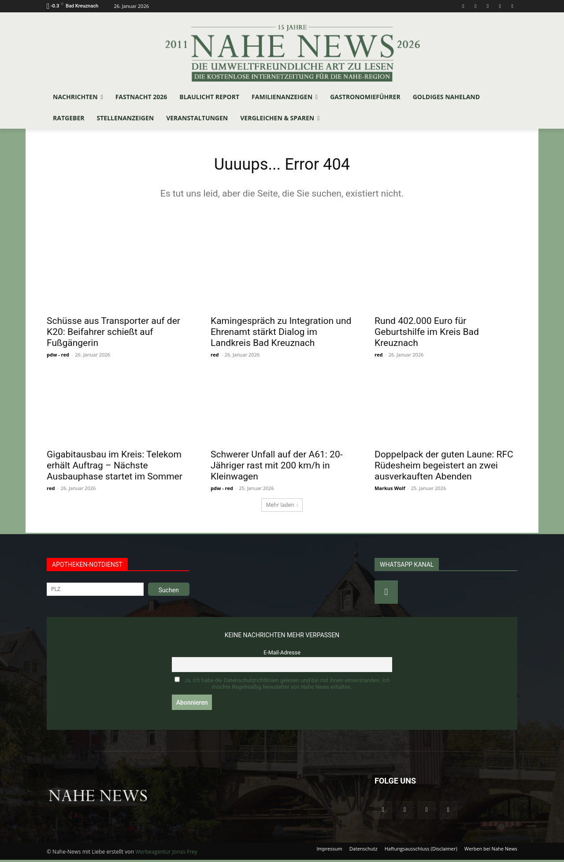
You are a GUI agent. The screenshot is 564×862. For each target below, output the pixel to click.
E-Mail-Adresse (282, 654)
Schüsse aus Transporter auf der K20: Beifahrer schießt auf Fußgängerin (113, 333)
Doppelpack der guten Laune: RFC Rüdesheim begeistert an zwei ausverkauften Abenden (444, 467)
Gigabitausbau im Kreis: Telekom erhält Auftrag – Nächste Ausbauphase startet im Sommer (114, 467)
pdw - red (58, 356)
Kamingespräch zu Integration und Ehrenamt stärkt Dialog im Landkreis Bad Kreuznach (281, 333)
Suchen (169, 591)
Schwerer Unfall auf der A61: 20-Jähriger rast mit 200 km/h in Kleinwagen (277, 467)
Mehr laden (282, 506)
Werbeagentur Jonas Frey (166, 854)
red (215, 356)
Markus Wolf (390, 490)
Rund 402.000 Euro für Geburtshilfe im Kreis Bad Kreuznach (427, 333)
